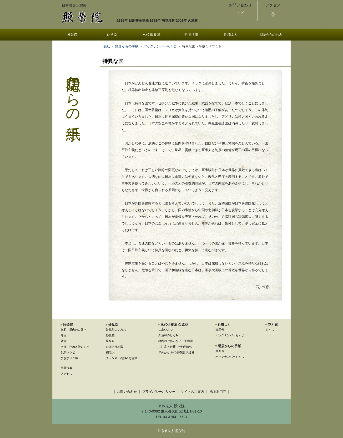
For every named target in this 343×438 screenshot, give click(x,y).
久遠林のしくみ (168, 335)
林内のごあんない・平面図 (175, 341)
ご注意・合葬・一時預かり (175, 346)
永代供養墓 (151, 34)
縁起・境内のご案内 (73, 329)
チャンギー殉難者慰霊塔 (121, 358)
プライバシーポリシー (159, 391)
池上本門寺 (217, 391)
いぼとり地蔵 (114, 346)
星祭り (110, 341)
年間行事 (191, 34)
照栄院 (72, 34)
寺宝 (63, 335)
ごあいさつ (165, 329)
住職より (231, 34)
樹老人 (110, 352)
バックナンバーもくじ (160, 46)
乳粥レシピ (68, 352)
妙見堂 (111, 34)
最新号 (220, 329)
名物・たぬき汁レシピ (75, 346)
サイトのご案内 (192, 391)
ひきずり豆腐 (69, 358)
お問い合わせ (127, 391)
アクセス (66, 373)
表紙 (106, 46)
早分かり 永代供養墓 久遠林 (176, 352)
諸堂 (63, 341)
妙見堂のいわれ (116, 329)
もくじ (270, 329)
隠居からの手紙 (270, 34)
